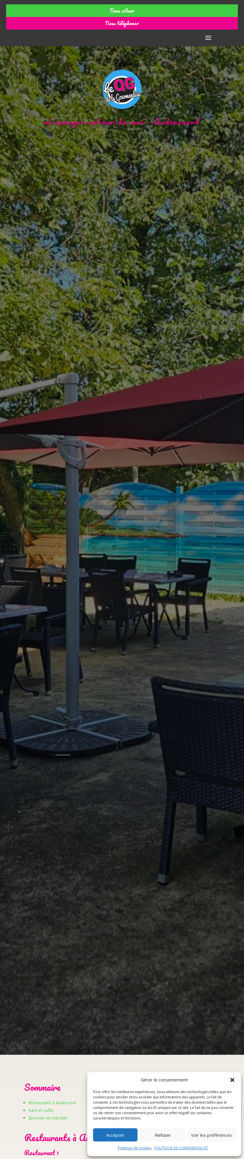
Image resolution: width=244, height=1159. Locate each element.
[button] (232, 1080)
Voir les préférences (211, 1135)
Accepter (115, 1135)
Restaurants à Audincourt (52, 1102)
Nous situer (122, 10)
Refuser (163, 1135)
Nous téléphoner (122, 23)
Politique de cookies (135, 1148)
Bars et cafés (41, 1110)
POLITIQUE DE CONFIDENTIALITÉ (181, 1148)
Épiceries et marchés (48, 1118)
